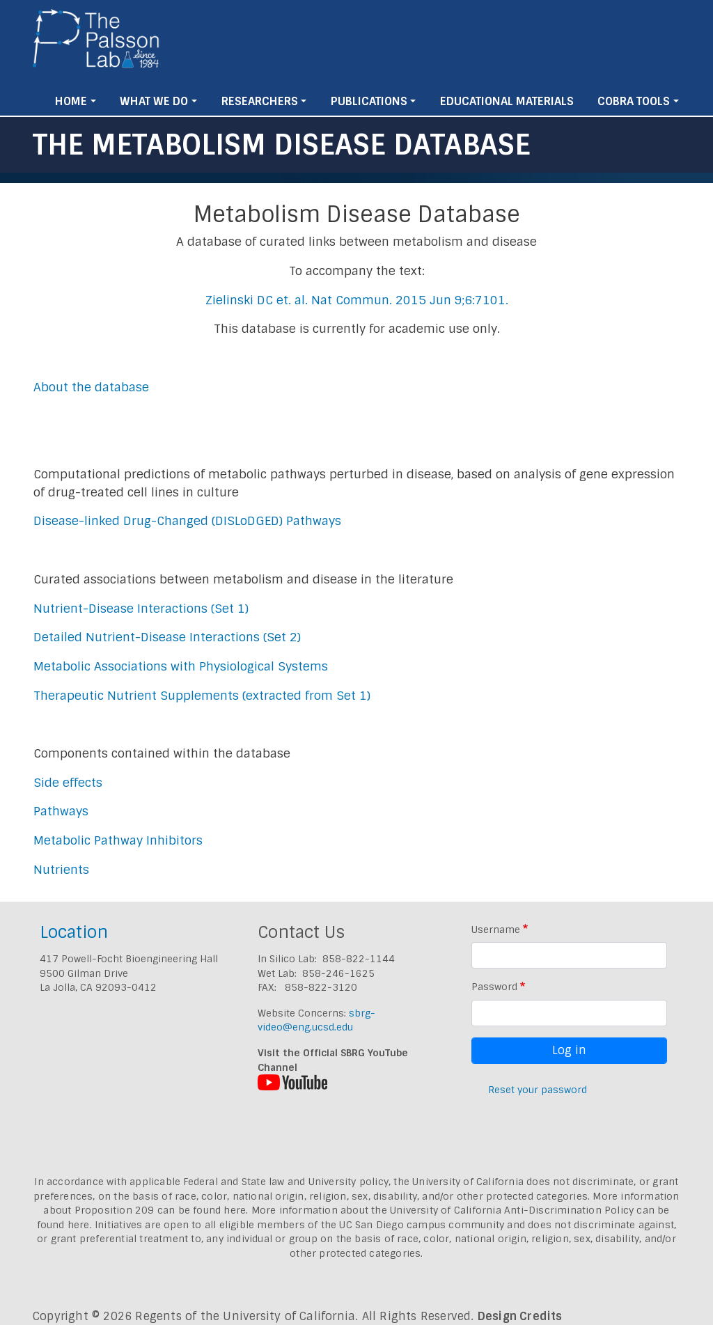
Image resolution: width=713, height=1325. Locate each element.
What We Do (154, 101)
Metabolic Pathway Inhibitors (118, 840)
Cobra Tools (633, 101)
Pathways (60, 811)
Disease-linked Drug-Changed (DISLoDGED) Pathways (187, 520)
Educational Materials (507, 101)
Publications (369, 101)
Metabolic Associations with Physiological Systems (180, 666)
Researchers (259, 101)
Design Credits (520, 1316)
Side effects (67, 782)
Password (494, 986)
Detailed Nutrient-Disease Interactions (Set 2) (167, 637)
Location (74, 932)
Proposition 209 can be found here (160, 1210)
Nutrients (61, 869)
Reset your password (537, 1089)
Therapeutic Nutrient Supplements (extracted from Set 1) (201, 695)
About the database (91, 387)
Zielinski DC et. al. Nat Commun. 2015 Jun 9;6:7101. (356, 300)
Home (71, 101)
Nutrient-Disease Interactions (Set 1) (141, 608)
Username (495, 929)
